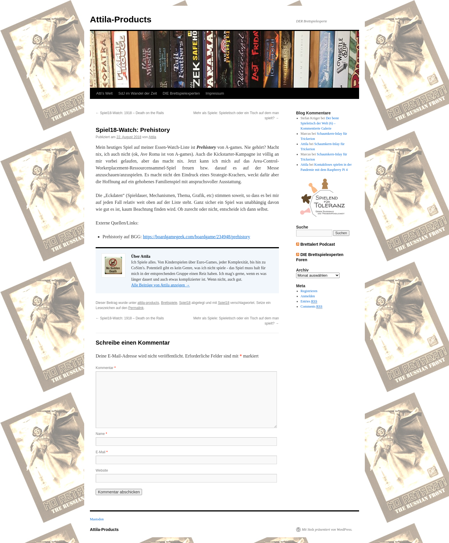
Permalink (135, 308)
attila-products (148, 303)
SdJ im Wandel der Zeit (137, 93)
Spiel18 (185, 303)
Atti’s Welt (104, 93)
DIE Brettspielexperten (181, 93)
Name (101, 434)
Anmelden (308, 296)
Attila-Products (120, 19)
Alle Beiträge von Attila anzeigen (160, 285)
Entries (309, 301)
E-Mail (102, 452)
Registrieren (309, 291)
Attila (152, 137)
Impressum (215, 93)
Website (102, 470)
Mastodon (97, 519)
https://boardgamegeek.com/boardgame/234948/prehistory (196, 236)
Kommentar (106, 368)
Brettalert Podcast (317, 244)
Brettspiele (169, 303)
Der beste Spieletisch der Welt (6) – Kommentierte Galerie (320, 123)
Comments (311, 306)
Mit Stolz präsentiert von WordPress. (327, 530)
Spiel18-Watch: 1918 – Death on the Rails (130, 113)
